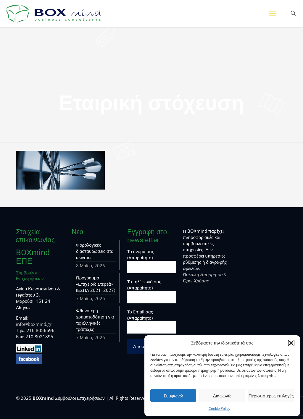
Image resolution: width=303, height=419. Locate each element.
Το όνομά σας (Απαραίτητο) (151, 260)
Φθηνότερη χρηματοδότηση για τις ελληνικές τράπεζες (95, 320)
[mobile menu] (272, 13)
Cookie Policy (219, 408)
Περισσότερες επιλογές (271, 396)
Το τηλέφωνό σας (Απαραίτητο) (151, 291)
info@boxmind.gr (33, 324)
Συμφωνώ (173, 396)
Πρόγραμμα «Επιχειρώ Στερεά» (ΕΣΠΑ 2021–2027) (95, 284)
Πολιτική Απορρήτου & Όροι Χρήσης (205, 277)
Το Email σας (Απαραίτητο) (151, 321)
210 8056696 (40, 330)
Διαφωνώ (222, 396)
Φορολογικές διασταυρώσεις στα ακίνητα (95, 251)
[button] (291, 343)
